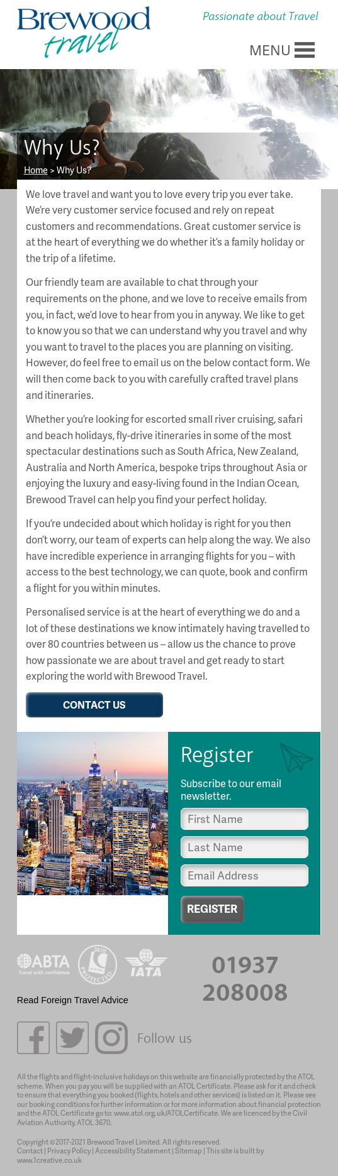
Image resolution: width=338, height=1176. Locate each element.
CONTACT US (94, 704)
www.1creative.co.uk (49, 1160)
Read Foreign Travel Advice (72, 1000)
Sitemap (188, 1150)
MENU (270, 50)
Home (36, 169)
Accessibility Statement (133, 1150)
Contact (30, 1150)
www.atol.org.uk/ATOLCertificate (166, 1113)
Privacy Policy (69, 1150)
